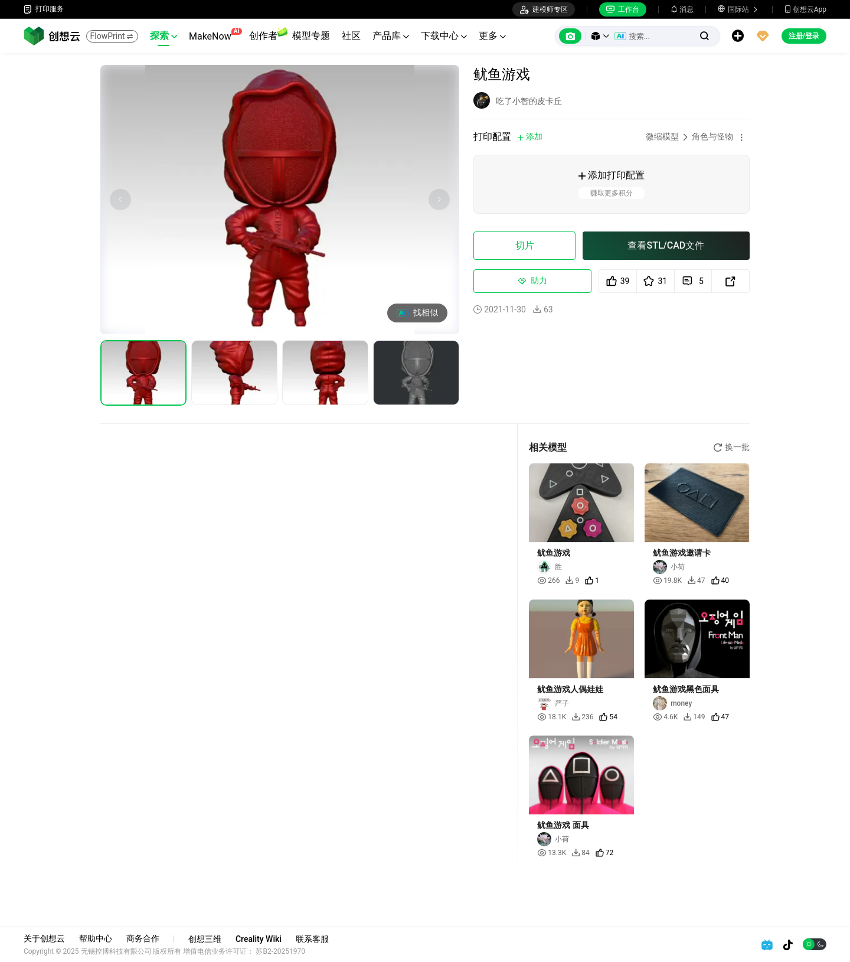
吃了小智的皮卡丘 (529, 101)
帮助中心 (95, 938)
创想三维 (204, 939)
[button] (600, 36)
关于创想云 (44, 938)
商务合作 (142, 938)
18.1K (551, 717)
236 (582, 717)
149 (694, 717)
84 (581, 853)
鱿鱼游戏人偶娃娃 (570, 689)
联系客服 (312, 939)
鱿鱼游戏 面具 (563, 825)
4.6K (665, 717)
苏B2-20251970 (281, 951)
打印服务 (44, 9)
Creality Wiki (259, 939)
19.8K (667, 580)
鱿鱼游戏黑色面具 (686, 689)
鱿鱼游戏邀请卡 (682, 552)
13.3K (551, 852)
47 (696, 580)
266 (548, 580)
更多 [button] (492, 35)
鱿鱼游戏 (553, 552)
